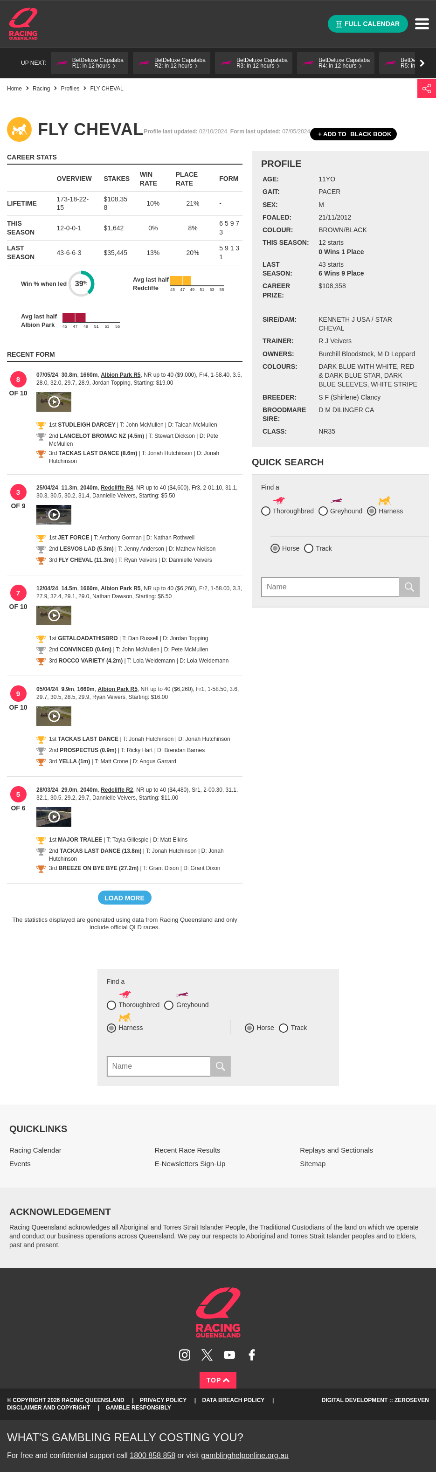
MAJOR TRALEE (80, 839)
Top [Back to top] (218, 1380)
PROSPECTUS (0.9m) (88, 750)
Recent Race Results (188, 1150)
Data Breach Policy (233, 1400)
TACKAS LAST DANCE (88, 739)
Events (20, 1164)
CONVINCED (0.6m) (85, 649)
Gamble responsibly (138, 1407)
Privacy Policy (163, 1400)
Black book (353, 134)
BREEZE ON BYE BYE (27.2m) (98, 868)
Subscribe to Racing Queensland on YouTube (229, 1355)
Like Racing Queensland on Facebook (251, 1355)
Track (324, 548)
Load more (124, 898)
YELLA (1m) (74, 761)
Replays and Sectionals (336, 1150)
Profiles (70, 88)
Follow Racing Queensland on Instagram (184, 1355)
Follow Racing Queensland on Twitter (207, 1355)
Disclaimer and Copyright (48, 1407)
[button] (89, 63)
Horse (290, 548)
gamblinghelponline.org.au (245, 1455)
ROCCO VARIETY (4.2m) (91, 660)
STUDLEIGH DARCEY (86, 425)
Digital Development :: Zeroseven (375, 1400)
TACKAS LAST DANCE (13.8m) (100, 851)
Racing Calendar (35, 1150)
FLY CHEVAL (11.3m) (86, 560)
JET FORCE (73, 537)
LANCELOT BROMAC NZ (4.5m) (102, 436)
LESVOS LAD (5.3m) (86, 549)
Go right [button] (422, 63)
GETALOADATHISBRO (88, 638)
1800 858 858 (152, 1455)
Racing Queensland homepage (218, 1312)
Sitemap (312, 1164)
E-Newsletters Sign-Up (190, 1164)
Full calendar (368, 24)
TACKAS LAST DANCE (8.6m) (98, 453)
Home (23, 23)
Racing (41, 88)
